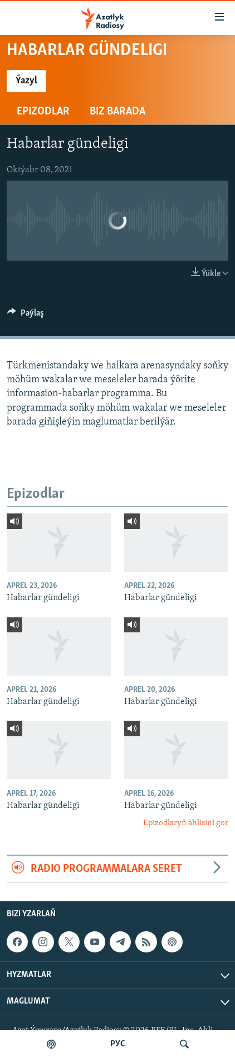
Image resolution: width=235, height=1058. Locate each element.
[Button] (25, 315)
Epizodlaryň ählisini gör (185, 823)
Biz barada (117, 111)
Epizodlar (43, 111)
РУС (117, 1044)
